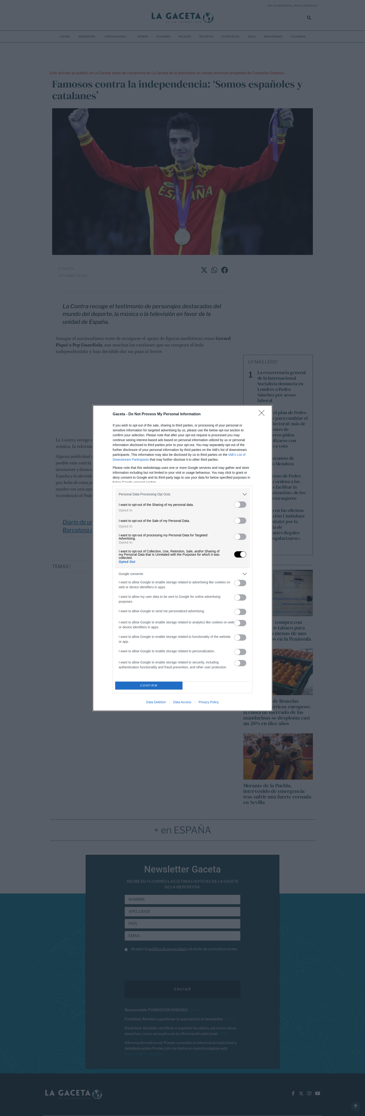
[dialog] (182, 558)
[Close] (263, 414)
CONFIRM (149, 685)
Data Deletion (156, 702)
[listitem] (182, 494)
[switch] (240, 504)
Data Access (182, 702)
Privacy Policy (209, 702)
